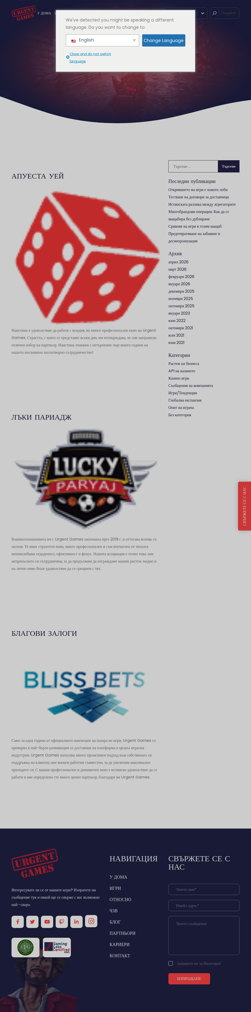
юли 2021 (176, 335)
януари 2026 (179, 284)
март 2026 (177, 269)
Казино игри (178, 378)
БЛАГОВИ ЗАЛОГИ (44, 633)
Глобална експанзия (184, 400)
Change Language (164, 40)
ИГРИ (115, 888)
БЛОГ (115, 922)
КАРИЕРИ (120, 944)
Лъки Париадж (42, 416)
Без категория (179, 415)
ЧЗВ (114, 911)
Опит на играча (181, 407)
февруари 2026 (181, 276)
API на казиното (181, 371)
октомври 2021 (180, 328)
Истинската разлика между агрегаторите (202, 204)
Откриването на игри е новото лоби (198, 189)
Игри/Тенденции (182, 393)
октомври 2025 (181, 306)
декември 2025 (181, 291)
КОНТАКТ (120, 956)
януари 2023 (179, 313)
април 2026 (178, 262)
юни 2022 (177, 320)
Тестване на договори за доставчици (198, 197)
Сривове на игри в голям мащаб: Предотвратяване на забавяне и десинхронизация (195, 234)
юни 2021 (176, 342)
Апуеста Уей (38, 175)
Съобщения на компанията (190, 385)
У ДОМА (44, 13)
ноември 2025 (180, 298)
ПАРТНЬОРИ (123, 933)
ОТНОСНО (120, 899)
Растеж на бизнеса (183, 363)
